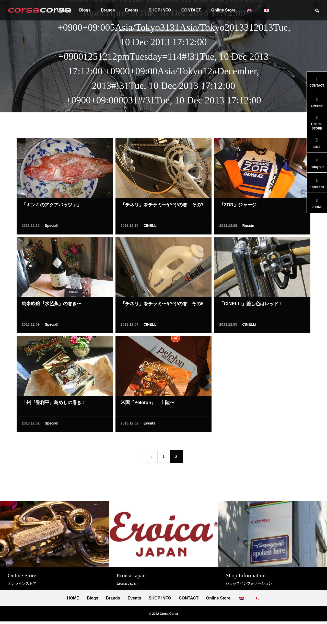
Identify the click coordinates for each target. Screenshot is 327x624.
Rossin (248, 226)
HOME (73, 598)
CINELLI (150, 226)
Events (131, 10)
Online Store (223, 10)
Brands (108, 10)
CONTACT (191, 10)
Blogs (84, 10)
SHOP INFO (160, 10)
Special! (52, 226)
